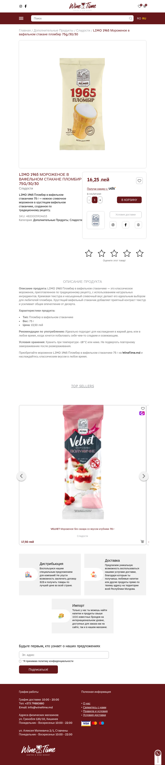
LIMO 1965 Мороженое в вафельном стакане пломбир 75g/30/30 (74, 32)
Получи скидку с (101, 189)
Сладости (83, 30)
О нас (86, 703)
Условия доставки (126, 214)
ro (139, 18)
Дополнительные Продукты (53, 30)
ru (144, 18)
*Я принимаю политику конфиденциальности (48, 661)
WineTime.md (131, 352)
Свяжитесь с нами (94, 707)
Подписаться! (38, 669)
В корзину (129, 200)
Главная (25, 30)
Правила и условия (95, 711)
